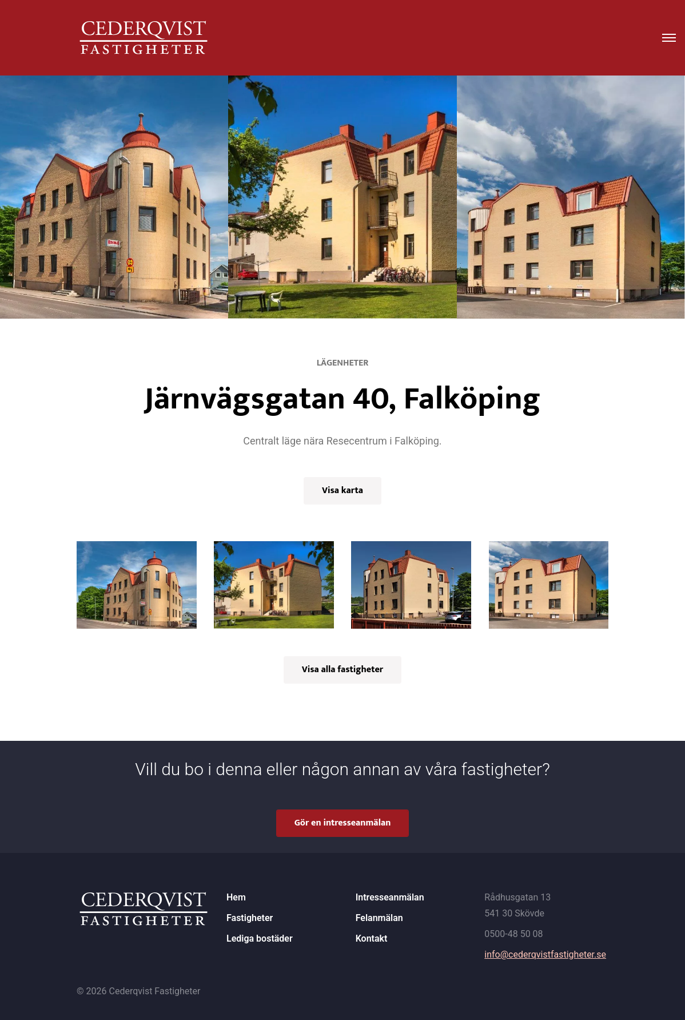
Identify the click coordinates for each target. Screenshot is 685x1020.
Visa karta (342, 490)
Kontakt (372, 938)
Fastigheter (249, 917)
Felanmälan (379, 917)
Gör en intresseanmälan (342, 823)
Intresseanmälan (390, 897)
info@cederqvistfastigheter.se (545, 954)
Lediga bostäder (259, 938)
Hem (236, 897)
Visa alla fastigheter (342, 669)
